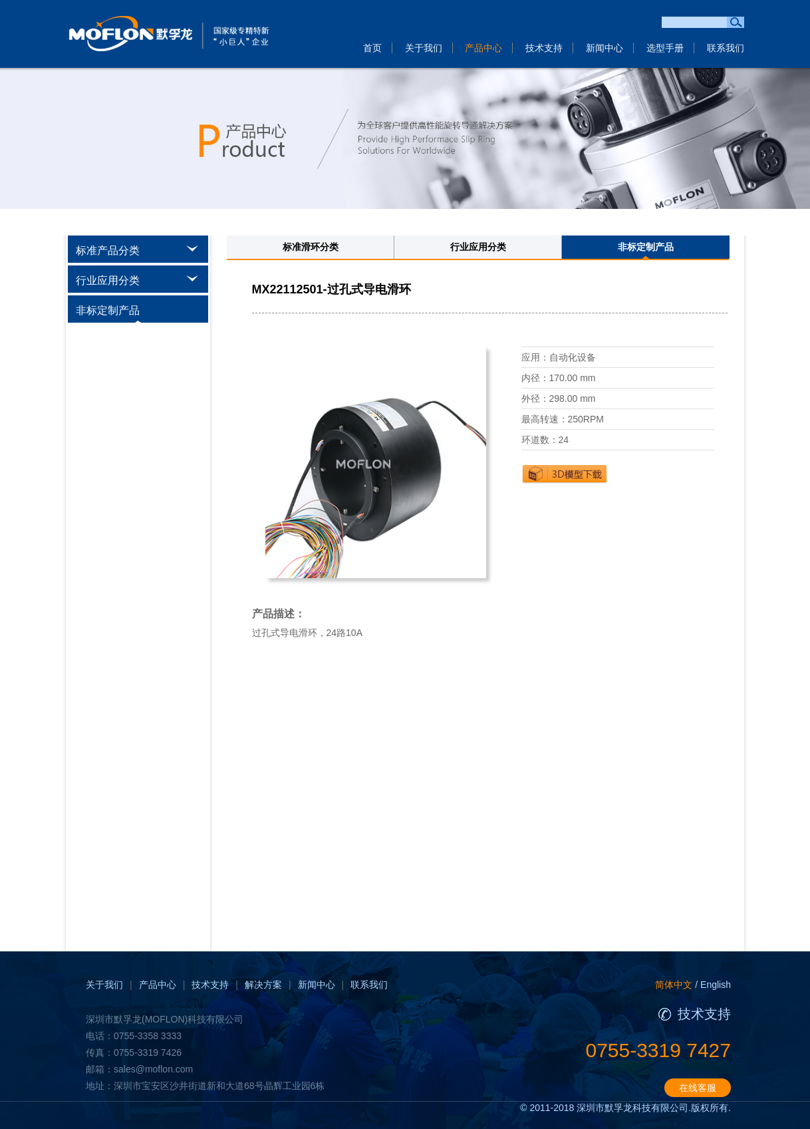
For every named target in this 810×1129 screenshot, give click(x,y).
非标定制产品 (646, 247)
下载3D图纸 (564, 474)
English (715, 984)
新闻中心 (604, 48)
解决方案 (263, 984)
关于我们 (423, 48)
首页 (372, 48)
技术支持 (544, 48)
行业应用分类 (478, 247)
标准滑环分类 (310, 247)
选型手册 (665, 48)
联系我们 (725, 48)
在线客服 (697, 1087)
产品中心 (483, 48)
